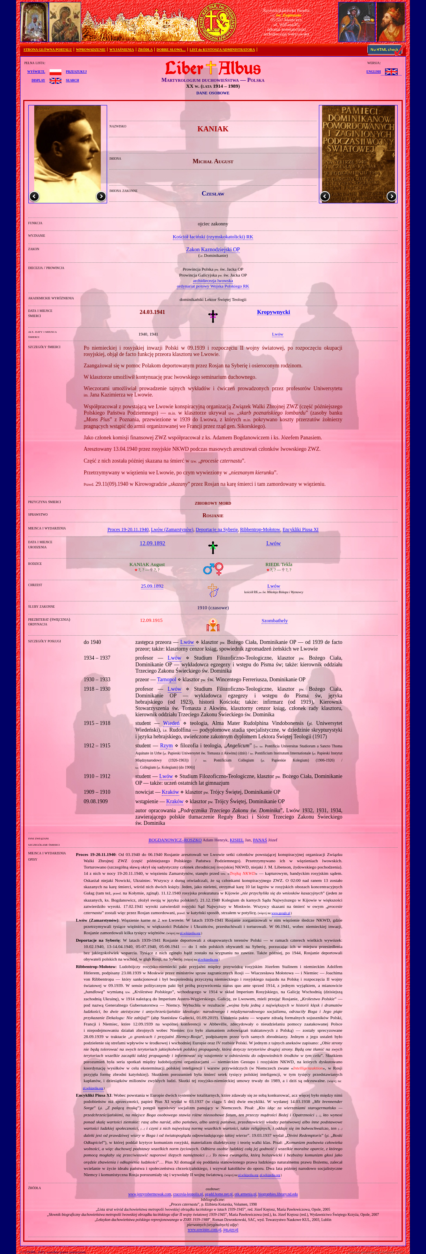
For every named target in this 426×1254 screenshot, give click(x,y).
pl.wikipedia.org (190, 933)
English (374, 71)
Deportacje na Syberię (217, 529)
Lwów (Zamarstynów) (172, 529)
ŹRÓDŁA (145, 50)
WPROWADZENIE (91, 50)
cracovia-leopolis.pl (188, 1194)
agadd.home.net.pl (219, 1194)
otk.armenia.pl (245, 1194)
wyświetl (36, 71)
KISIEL (237, 839)
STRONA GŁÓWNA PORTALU (48, 50)
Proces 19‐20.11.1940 (128, 529)
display (38, 79)
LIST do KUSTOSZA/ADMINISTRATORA (222, 50)
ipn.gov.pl (230, 1229)
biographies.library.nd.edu (278, 1194)
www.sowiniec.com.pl (204, 1229)
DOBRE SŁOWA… (171, 50)
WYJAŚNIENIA (121, 50)
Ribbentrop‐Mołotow (260, 529)
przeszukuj (76, 71)
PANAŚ (260, 839)
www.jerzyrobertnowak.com (149, 1194)
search (72, 79)
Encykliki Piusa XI (301, 529)
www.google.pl (280, 913)
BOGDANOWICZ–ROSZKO (175, 839)
